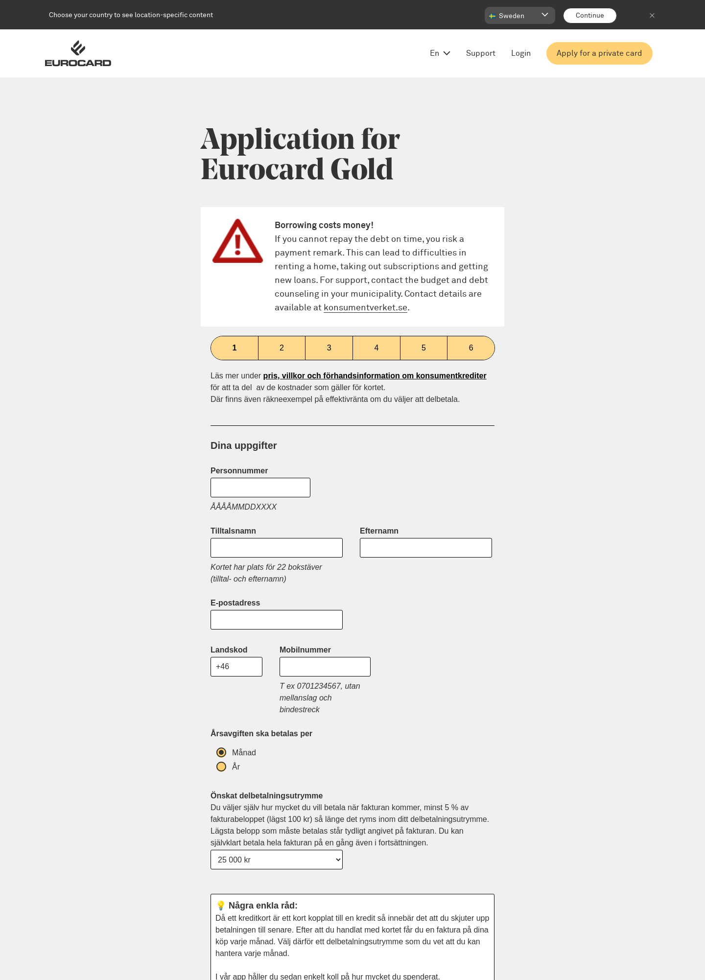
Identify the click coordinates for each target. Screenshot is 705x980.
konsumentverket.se (365, 307)
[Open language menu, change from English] (437, 53)
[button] (520, 15)
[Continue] (590, 15)
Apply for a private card (599, 53)
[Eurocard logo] (78, 53)
